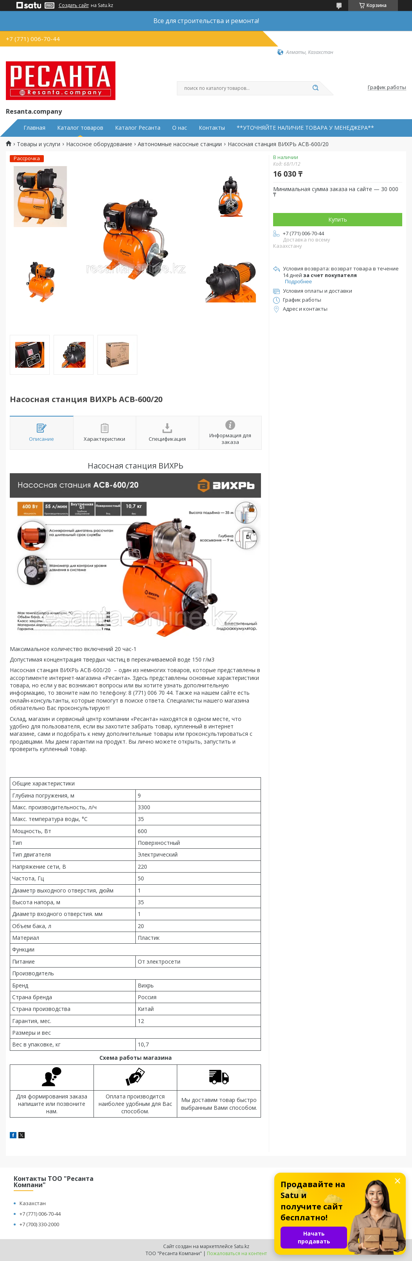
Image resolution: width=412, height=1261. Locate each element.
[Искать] (316, 88)
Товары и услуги (38, 144)
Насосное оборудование (99, 144)
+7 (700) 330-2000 (39, 1224)
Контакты (212, 128)
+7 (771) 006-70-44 (40, 1213)
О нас (179, 128)
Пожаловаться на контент (237, 1253)
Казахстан (33, 1203)
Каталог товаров (80, 128)
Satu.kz (241, 1246)
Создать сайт (74, 5)
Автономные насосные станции (180, 144)
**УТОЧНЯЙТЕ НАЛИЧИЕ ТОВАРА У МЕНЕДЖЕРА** (305, 128)
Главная (34, 128)
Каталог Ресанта (137, 128)
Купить (337, 219)
